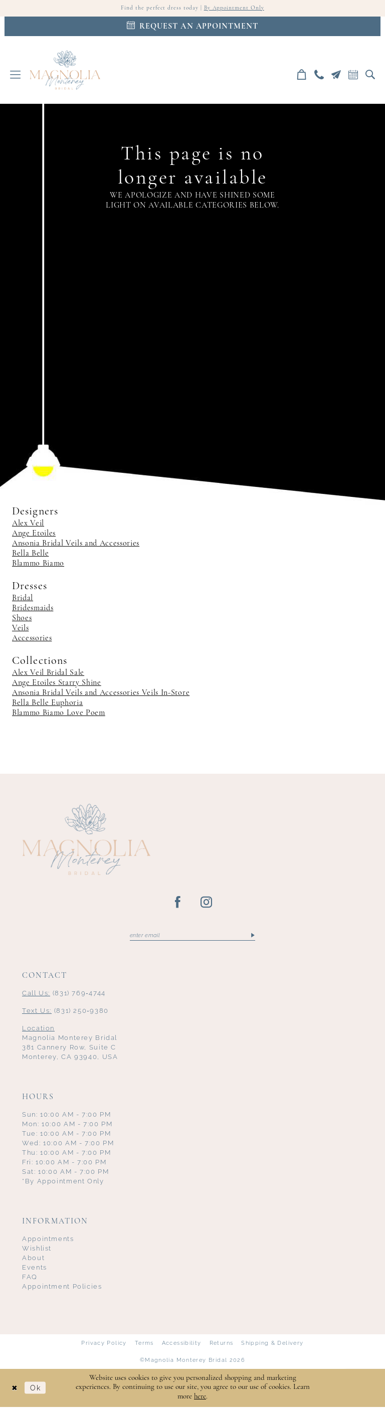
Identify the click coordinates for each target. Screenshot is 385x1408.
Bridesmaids (32, 609)
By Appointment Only (235, 9)
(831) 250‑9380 (65, 1011)
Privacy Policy (103, 1344)
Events (34, 1268)
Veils (20, 629)
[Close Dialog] (15, 1388)
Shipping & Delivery (272, 1344)
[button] (16, 75)
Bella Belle (30, 554)
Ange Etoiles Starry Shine (56, 683)
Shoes (22, 619)
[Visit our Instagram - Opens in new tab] (207, 903)
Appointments (48, 1240)
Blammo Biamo (38, 564)
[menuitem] (16, 75)
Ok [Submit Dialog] (37, 1388)
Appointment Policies (62, 1287)
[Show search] (370, 75)
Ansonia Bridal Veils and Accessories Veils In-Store (100, 693)
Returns (222, 1344)
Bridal (22, 599)
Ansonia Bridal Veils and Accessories (75, 544)
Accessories (32, 639)
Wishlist (37, 1249)
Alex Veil (28, 524)
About (33, 1259)
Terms (144, 1344)
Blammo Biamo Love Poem (58, 714)
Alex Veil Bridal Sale (48, 673)
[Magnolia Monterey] (65, 70)
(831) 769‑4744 (64, 994)
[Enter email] (192, 936)
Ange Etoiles (34, 534)
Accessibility (182, 1344)
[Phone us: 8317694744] (319, 75)
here (200, 1397)
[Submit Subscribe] (252, 936)
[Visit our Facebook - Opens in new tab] (178, 903)
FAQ (30, 1278)
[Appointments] (192, 27)
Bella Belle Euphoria (47, 703)
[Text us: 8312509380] (336, 75)
